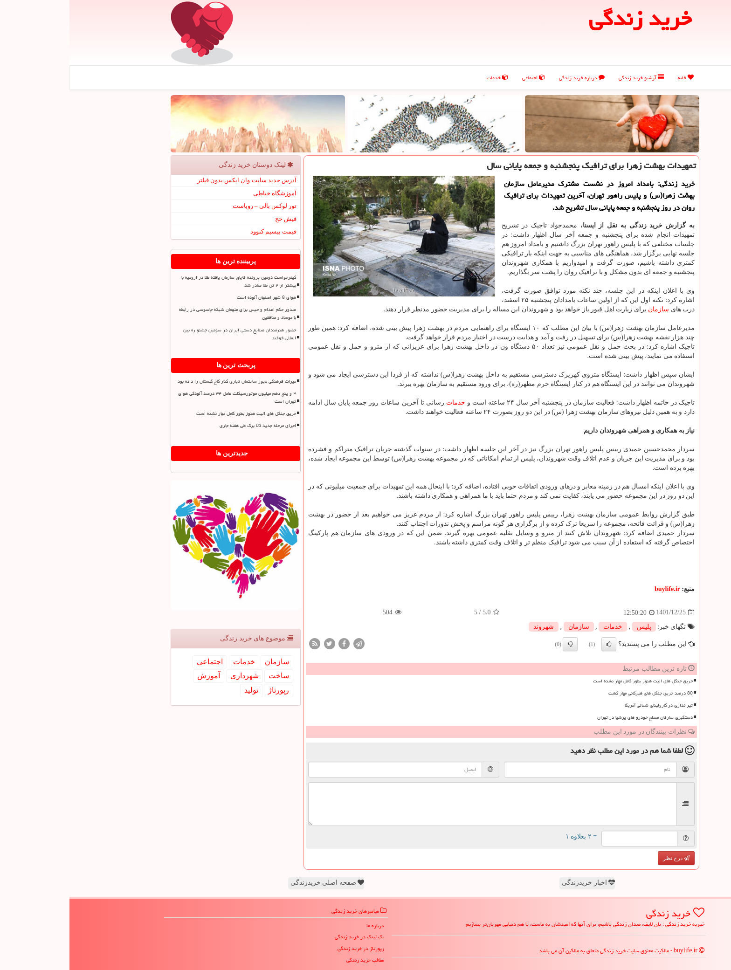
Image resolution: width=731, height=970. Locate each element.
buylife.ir (598, 588)
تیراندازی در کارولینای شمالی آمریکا (589, 705)
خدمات (428, 78)
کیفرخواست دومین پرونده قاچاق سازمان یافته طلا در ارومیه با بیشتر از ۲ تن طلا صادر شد (169, 281)
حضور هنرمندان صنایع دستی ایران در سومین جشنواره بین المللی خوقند (170, 334)
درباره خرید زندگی (512, 78)
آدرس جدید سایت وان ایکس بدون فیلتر (178, 180)
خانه (616, 78)
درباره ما (306, 925)
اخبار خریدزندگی (518, 882)
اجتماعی (464, 78)
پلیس (574, 626)
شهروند (474, 626)
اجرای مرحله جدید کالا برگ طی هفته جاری (188, 425)
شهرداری (175, 676)
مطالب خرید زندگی (296, 960)
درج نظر (606, 858)
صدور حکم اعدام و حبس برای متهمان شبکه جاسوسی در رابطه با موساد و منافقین (168, 313)
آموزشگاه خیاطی (205, 193)
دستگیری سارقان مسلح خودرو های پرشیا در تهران (575, 717)
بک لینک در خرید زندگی (290, 937)
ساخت (209, 676)
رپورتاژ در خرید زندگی (291, 948)
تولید (182, 690)
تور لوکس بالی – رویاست (195, 205)
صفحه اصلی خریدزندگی (258, 882)
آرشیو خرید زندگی (571, 78)
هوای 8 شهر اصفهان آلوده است (197, 297)
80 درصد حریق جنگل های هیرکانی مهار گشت (581, 693)
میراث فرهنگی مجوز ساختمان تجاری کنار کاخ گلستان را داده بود (167, 381)
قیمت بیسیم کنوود (204, 231)
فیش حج (216, 218)
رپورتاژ (209, 690)
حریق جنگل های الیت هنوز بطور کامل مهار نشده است (573, 681)
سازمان (589, 309)
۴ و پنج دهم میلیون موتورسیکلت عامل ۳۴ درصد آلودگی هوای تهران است (168, 397)
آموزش (139, 676)
